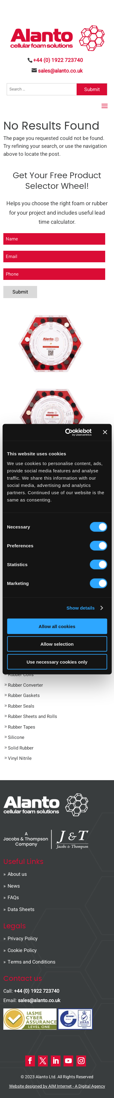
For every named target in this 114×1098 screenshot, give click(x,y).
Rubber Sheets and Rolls (32, 716)
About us (17, 874)
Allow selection (57, 644)
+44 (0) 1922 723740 (58, 60)
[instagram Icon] (81, 1061)
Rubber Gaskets (24, 695)
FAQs (13, 897)
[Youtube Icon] (68, 1061)
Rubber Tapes (21, 727)
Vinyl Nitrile (20, 758)
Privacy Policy (23, 938)
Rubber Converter (25, 685)
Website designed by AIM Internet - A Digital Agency (57, 1086)
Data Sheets (21, 909)
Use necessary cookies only (56, 661)
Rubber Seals (21, 706)
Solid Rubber (20, 748)
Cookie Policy (22, 950)
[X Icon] (43, 1061)
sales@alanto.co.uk (39, 1000)
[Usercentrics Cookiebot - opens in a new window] (68, 432)
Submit (92, 89)
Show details (81, 607)
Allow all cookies (57, 626)
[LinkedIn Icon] (55, 1061)
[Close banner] (105, 432)
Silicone (16, 737)
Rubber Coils (21, 674)
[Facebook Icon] (30, 1061)
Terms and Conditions (31, 962)
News (14, 886)
